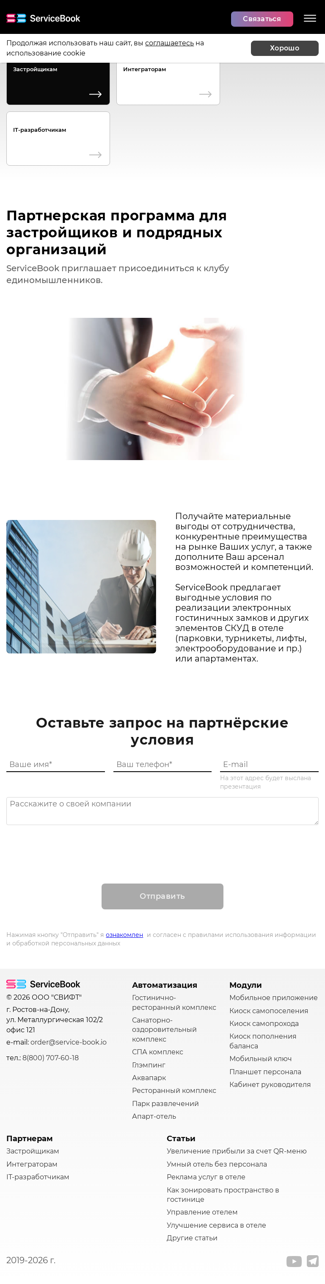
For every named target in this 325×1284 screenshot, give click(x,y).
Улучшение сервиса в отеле (216, 1225)
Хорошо (284, 48)
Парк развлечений (165, 1104)
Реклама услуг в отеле (206, 1177)
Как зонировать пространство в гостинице (223, 1194)
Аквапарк (149, 1078)
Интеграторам (144, 69)
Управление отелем (202, 1212)
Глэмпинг (148, 1065)
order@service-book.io (68, 1042)
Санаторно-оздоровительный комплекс (164, 1029)
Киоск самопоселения (268, 1011)
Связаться (262, 19)
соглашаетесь (169, 43)
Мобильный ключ (260, 1059)
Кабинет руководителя (270, 1085)
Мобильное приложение (273, 998)
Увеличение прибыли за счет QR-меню (237, 1151)
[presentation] (162, 845)
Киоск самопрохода (264, 1024)
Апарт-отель (154, 1116)
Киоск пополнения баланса (263, 1041)
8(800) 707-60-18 (50, 1058)
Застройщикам (35, 69)
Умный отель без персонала (217, 1164)
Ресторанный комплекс (174, 1091)
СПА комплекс (157, 1052)
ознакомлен (124, 935)
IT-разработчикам (39, 129)
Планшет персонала (265, 1072)
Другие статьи (192, 1238)
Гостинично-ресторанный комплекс (174, 1002)
